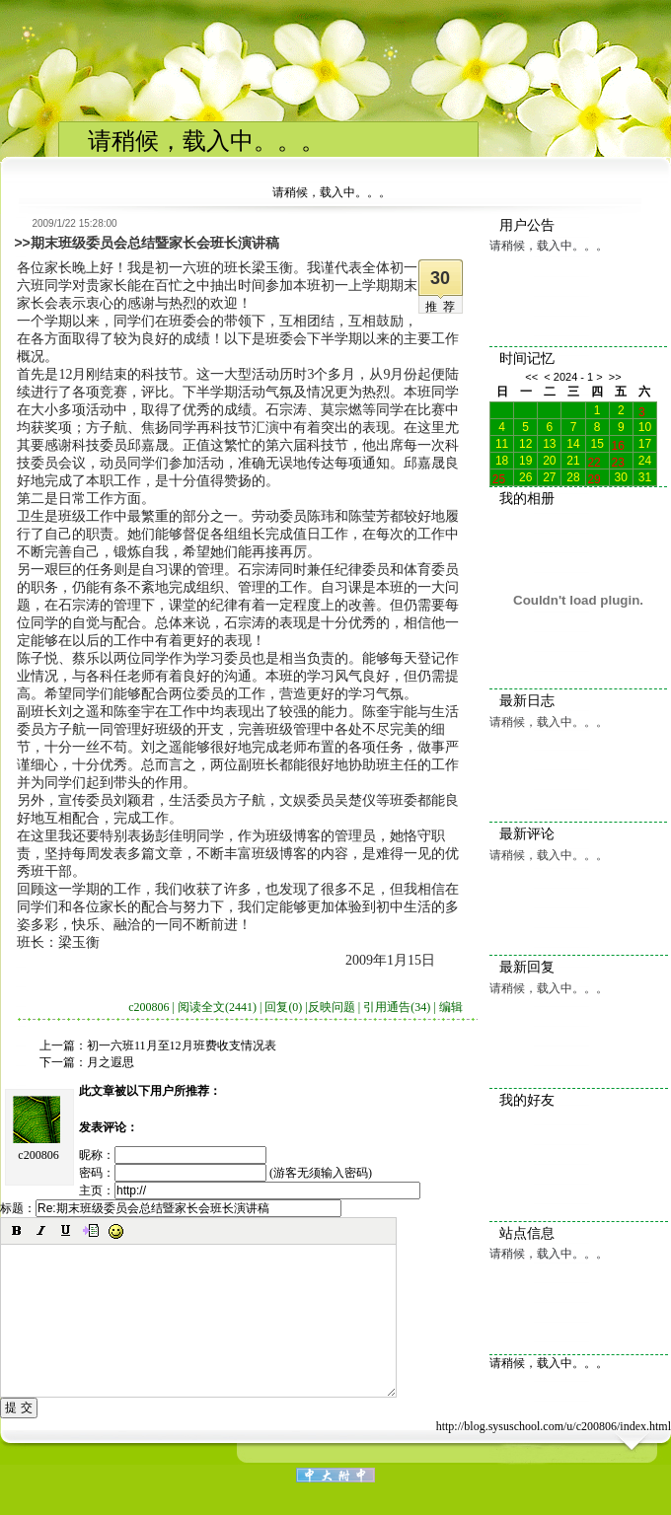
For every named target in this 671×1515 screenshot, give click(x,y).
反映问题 (331, 1007)
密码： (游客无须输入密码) (225, 1173)
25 (498, 477)
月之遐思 (110, 1062)
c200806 (38, 1155)
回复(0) (283, 1007)
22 (593, 461)
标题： (170, 1208)
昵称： (172, 1155)
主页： (249, 1190)
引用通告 (396, 1007)
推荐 (443, 307)
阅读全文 (217, 1007)
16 (618, 444)
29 (593, 477)
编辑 (451, 1007)
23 (618, 461)
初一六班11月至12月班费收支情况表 (181, 1045)
